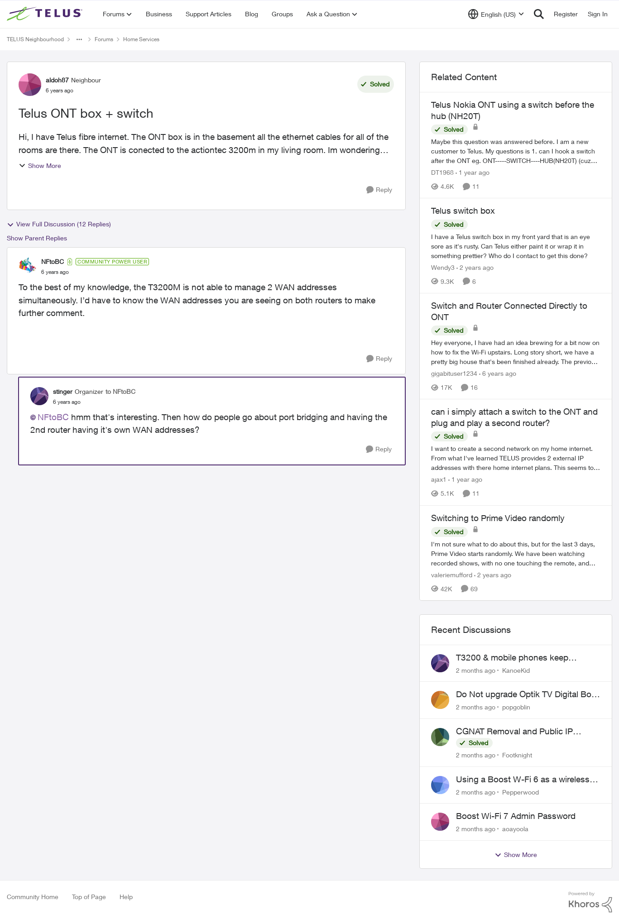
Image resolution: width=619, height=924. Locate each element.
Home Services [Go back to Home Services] (141, 39)
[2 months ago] (475, 670)
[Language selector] (496, 14)
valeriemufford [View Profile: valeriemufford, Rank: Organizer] (451, 575)
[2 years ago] (475, 267)
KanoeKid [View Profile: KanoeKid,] (516, 670)
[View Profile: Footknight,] (440, 737)
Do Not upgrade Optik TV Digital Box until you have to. (526, 694)
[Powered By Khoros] (590, 902)
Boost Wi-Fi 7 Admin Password (516, 816)
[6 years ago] (497, 373)
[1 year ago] (472, 172)
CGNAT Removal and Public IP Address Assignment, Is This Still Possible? (518, 731)
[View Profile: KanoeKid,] (440, 663)
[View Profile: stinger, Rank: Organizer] (39, 396)
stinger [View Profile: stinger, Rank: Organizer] (62, 391)
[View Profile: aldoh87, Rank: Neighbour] (30, 84)
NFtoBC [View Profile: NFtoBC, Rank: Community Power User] (52, 261)
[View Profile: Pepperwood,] (440, 785)
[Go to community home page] (46, 14)
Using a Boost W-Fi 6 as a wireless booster (523, 779)
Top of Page (89, 896)
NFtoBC (53, 417)
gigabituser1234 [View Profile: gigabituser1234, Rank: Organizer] (454, 373)
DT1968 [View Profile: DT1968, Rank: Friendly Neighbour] (442, 172)
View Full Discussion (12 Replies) (59, 224)
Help (126, 896)
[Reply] (379, 190)
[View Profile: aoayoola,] (440, 822)
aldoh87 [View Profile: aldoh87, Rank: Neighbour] (57, 80)
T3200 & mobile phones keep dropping (512, 657)
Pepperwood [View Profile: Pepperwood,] (520, 791)
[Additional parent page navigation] (79, 39)
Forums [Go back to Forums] (104, 39)
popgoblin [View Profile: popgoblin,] (516, 707)
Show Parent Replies (37, 238)
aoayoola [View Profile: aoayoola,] (515, 829)
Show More (40, 165)
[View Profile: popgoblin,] (440, 700)
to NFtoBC (120, 391)
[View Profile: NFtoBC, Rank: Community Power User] (28, 267)
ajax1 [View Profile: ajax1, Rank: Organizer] (438, 480)
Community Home (32, 896)
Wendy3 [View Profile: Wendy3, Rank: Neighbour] (443, 267)
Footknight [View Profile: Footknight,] (517, 755)
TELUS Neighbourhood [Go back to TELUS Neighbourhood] (35, 39)
